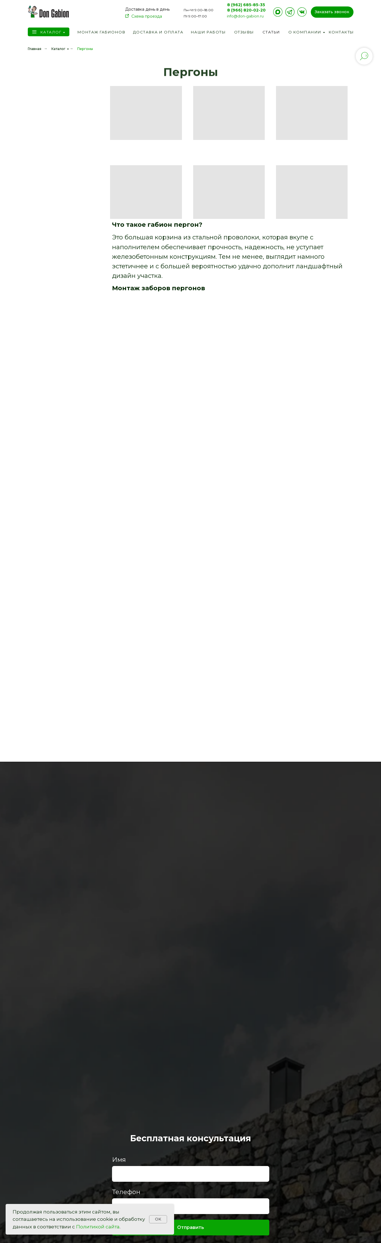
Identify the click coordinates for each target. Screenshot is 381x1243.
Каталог (51, 32)
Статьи (271, 32)
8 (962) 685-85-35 (246, 4)
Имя (119, 1159)
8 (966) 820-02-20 (246, 10)
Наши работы (208, 32)
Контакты (341, 32)
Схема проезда (146, 16)
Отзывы (244, 32)
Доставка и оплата (158, 32)
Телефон (126, 1192)
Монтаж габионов (101, 32)
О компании (304, 32)
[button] (332, 12)
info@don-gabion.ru (245, 16)
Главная (34, 49)
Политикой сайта (98, 1227)
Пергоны (85, 49)
